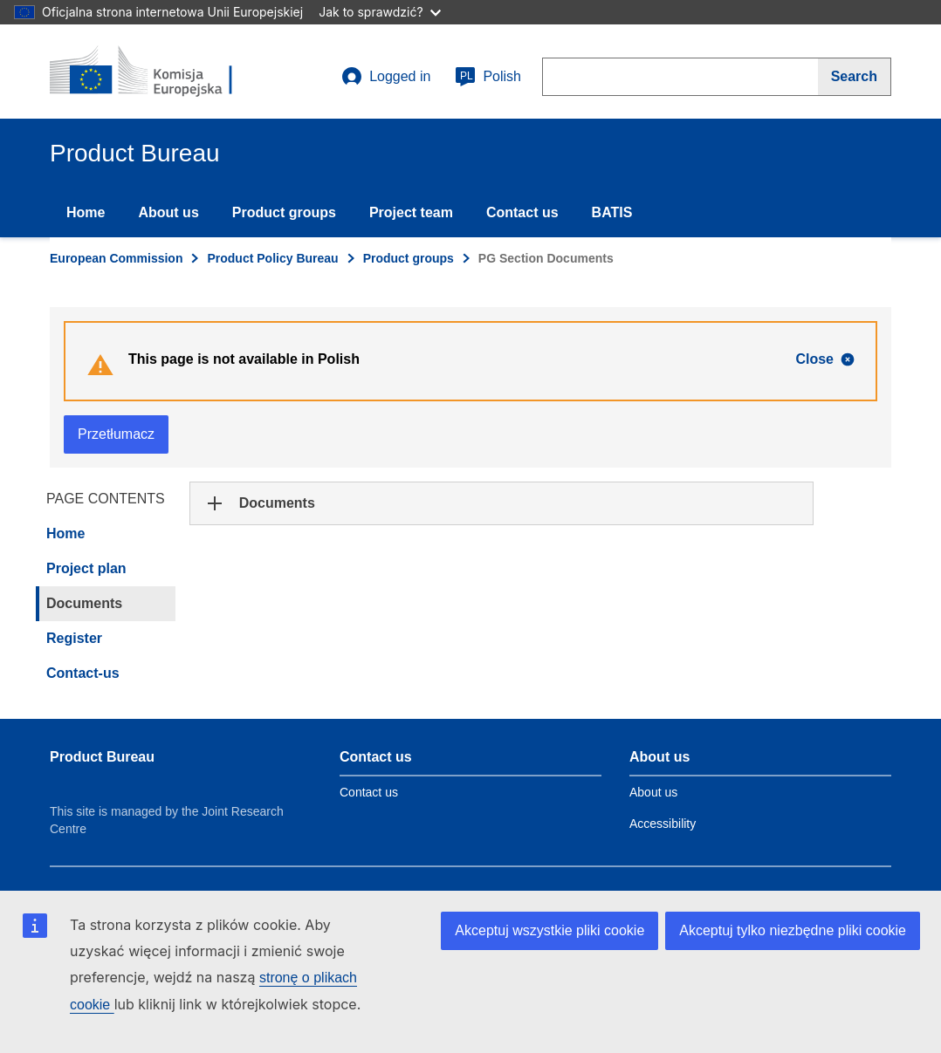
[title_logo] (155, 71)
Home (85, 212)
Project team (411, 212)
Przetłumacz (116, 434)
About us (168, 212)
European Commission (116, 258)
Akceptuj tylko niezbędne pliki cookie (792, 930)
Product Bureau (102, 756)
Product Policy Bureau (272, 258)
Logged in (385, 76)
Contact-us (83, 673)
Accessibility (662, 824)
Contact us (522, 212)
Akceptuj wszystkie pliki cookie (549, 930)
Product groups (284, 212)
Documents (84, 603)
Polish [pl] (488, 76)
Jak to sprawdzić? (379, 11)
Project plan (86, 568)
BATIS (612, 212)
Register (74, 638)
